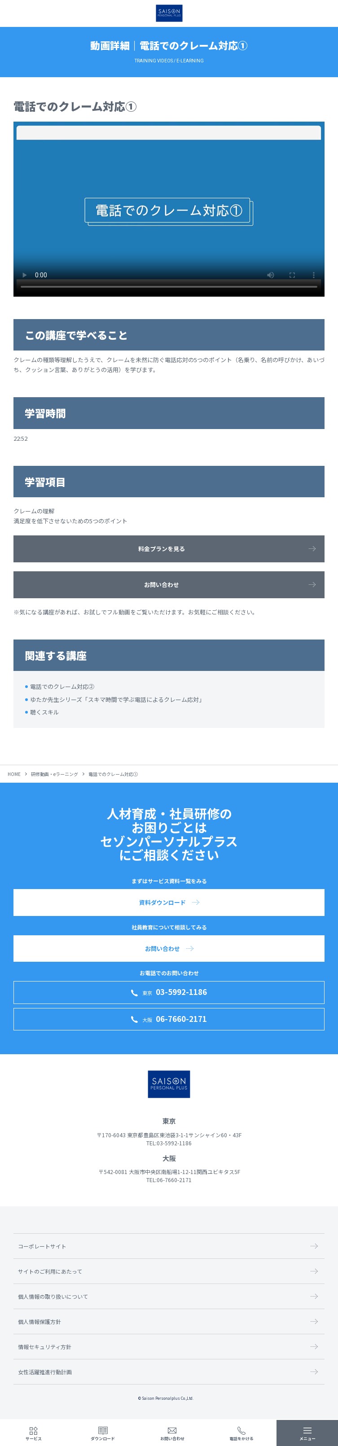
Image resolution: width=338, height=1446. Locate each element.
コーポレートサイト (42, 1246)
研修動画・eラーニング (54, 774)
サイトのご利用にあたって (50, 1271)
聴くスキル (44, 712)
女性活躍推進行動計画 (45, 1372)
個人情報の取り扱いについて (53, 1296)
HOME (14, 774)
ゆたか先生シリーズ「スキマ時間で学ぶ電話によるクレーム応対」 (117, 699)
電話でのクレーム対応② (62, 686)
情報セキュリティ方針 (44, 1346)
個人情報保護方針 (39, 1321)
